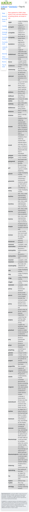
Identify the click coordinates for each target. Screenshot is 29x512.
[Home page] (7, 2)
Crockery (4, 29)
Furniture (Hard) (5, 38)
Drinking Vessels (4, 33)
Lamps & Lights (4, 48)
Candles (4, 26)
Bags (3, 13)
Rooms (4, 62)
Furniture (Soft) (5, 43)
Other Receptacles (5, 58)
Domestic (13, 6)
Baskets (4, 16)
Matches (4, 54)
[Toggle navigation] (26, 2)
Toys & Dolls (4, 66)
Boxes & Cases (4, 20)
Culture (4, 6)
